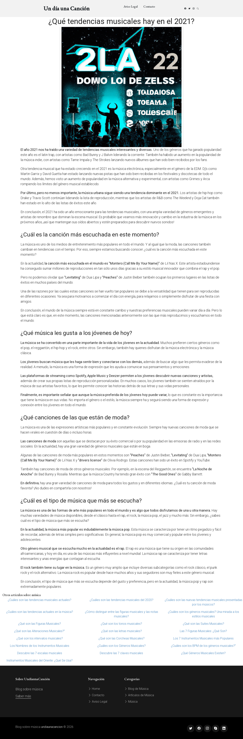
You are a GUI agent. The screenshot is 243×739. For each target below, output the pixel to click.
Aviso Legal (131, 6)
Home (94, 689)
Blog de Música (136, 689)
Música (131, 701)
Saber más (23, 696)
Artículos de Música (139, 695)
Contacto (149, 6)
